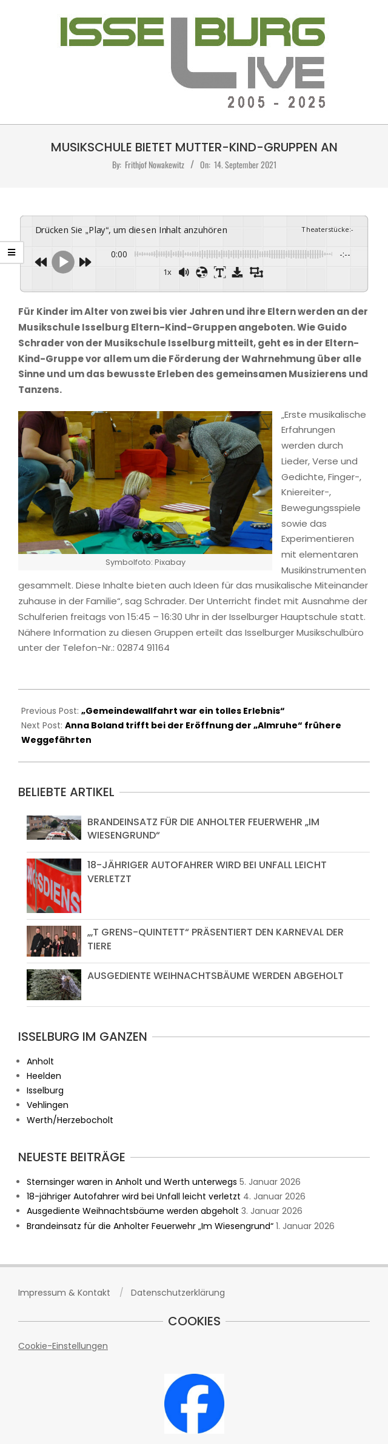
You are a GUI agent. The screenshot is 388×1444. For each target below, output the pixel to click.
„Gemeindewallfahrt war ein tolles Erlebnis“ (183, 711)
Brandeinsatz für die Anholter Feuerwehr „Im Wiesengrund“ (203, 828)
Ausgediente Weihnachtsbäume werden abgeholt (215, 976)
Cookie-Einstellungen (63, 1346)
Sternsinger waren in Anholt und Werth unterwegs (132, 1182)
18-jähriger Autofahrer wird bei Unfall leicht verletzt (207, 871)
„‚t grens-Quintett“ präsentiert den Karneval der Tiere (215, 938)
